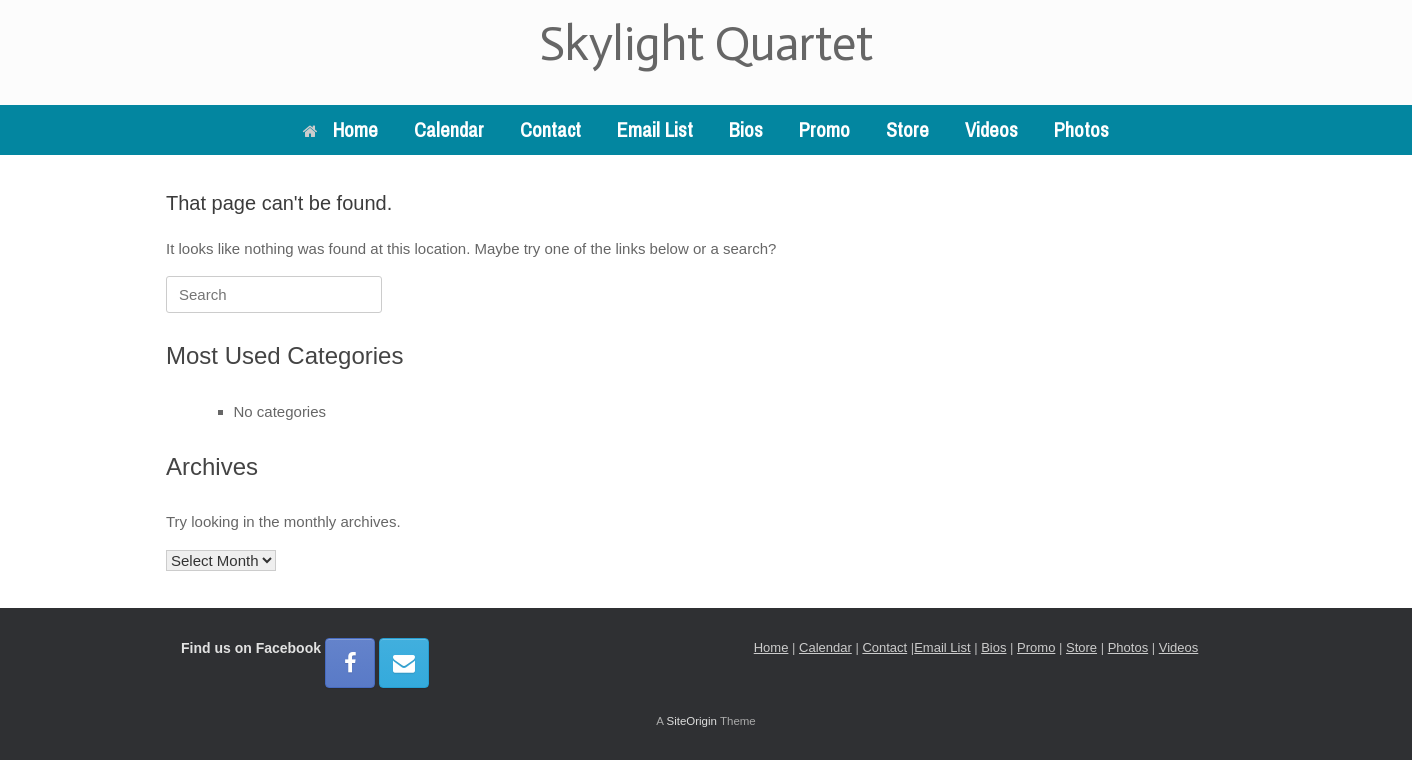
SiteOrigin (691, 721)
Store (907, 129)
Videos (991, 129)
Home (340, 129)
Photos (1081, 129)
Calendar (449, 129)
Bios (746, 129)
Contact (550, 129)
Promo (824, 129)
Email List (655, 129)
